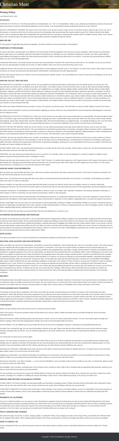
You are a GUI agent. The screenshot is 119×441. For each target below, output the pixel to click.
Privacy (107, 4)
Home (100, 4)
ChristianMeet (59, 437)
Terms (115, 4)
